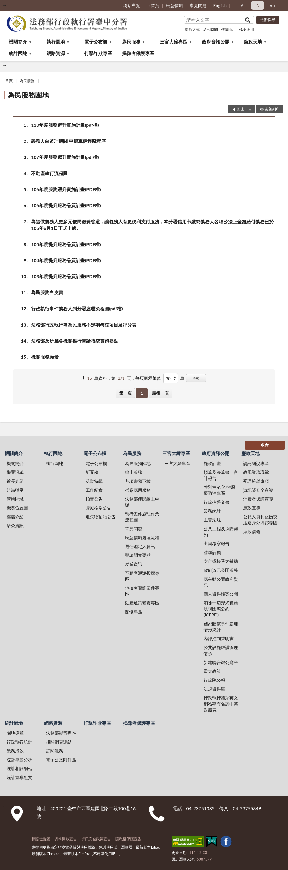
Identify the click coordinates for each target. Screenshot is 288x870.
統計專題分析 (19, 759)
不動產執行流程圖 (49, 173)
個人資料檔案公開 (221, 593)
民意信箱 (174, 5)
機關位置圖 (17, 507)
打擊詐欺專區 (98, 53)
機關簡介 (18, 41)
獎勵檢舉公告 (98, 507)
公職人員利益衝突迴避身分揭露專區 (260, 519)
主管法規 (212, 519)
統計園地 (18, 53)
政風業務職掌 (256, 472)
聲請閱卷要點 (138, 555)
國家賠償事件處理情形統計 (221, 626)
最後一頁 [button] (160, 393)
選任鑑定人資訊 (140, 546)
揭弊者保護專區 (138, 53)
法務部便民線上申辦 (142, 501)
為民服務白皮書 (47, 292)
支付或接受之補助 (221, 561)
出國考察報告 (216, 543)
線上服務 (133, 472)
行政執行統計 (19, 741)
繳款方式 (192, 29)
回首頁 (152, 5)
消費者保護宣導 (258, 498)
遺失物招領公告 (101, 516)
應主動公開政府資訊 (221, 582)
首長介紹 (15, 481)
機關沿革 (15, 472)
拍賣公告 (94, 498)
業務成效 (15, 750)
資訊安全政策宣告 (96, 839)
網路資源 (56, 53)
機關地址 (228, 29)
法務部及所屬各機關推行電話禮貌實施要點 (74, 340)
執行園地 (56, 41)
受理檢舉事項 (256, 481)
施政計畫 (212, 463)
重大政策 (212, 671)
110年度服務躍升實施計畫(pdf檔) (65, 125)
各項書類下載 (138, 481)
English (220, 5)
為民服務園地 (28, 95)
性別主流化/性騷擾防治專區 (220, 490)
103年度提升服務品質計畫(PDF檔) (66, 276)
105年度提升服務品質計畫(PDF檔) (66, 244)
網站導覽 (131, 5)
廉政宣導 (251, 507)
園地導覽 (15, 732)
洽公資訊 (15, 525)
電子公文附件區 (61, 759)
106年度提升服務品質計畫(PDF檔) (66, 205)
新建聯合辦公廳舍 (221, 662)
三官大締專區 (173, 41)
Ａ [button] (257, 5)
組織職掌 (15, 490)
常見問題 (198, 5)
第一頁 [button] (125, 393)
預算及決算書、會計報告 (221, 475)
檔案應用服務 (138, 490)
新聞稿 (92, 472)
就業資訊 (133, 564)
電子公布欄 (95, 41)
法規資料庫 (214, 688)
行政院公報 (214, 680)
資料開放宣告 (66, 839)
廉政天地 (253, 41)
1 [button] (142, 393)
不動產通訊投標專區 (142, 576)
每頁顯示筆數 (148, 378)
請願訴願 (212, 552)
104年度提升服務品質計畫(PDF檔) (66, 260)
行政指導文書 (216, 502)
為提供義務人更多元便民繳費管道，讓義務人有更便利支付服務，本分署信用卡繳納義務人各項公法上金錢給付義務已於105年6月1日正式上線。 (152, 224)
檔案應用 (246, 29)
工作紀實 (94, 490)
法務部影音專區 (61, 732)
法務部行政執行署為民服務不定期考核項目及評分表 (83, 324)
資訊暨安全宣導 (258, 490)
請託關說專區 (256, 463)
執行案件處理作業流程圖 (142, 516)
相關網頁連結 (59, 741)
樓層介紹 (15, 516)
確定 (196, 378)
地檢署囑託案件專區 (142, 590)
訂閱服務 (54, 750)
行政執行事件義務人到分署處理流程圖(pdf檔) (77, 308)
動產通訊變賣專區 (142, 602)
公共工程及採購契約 (221, 531)
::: (4, 4)
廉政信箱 (251, 531)
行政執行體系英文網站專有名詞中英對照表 (221, 703)
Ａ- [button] (243, 5)
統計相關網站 (19, 768)
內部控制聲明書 (219, 638)
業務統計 (212, 510)
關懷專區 (133, 611)
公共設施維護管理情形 (221, 650)
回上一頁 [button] (244, 109)
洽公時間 (210, 29)
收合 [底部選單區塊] (265, 444)
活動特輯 (94, 481)
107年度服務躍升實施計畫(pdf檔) (65, 157)
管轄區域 (15, 498)
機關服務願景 (45, 356)
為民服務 (131, 41)
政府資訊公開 (215, 41)
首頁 (9, 80)
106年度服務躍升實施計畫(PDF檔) (66, 189)
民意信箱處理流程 (142, 537)
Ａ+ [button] (272, 5)
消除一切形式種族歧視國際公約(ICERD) (221, 608)
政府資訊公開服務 (221, 570)
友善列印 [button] (272, 109)
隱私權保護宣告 (128, 839)
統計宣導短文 (19, 777)
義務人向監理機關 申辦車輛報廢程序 (68, 141)
